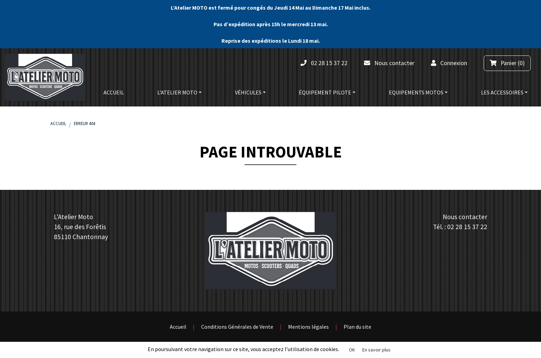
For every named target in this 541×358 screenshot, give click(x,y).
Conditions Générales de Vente (237, 326)
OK (352, 350)
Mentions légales (308, 326)
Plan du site (357, 326)
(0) (507, 63)
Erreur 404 (84, 123)
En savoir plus (376, 350)
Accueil (58, 123)
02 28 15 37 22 (467, 227)
